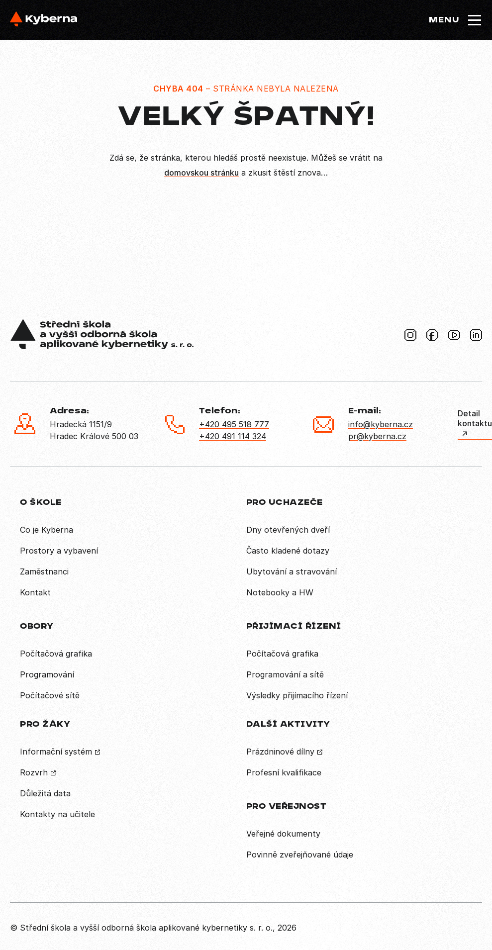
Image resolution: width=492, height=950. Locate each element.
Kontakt (35, 592)
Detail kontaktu (475, 418)
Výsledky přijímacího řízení (297, 695)
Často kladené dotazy (287, 551)
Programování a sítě (285, 674)
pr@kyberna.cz (377, 436)
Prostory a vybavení (59, 551)
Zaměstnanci (44, 571)
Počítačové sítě (50, 695)
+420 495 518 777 (234, 424)
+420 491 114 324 (232, 436)
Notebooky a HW (279, 592)
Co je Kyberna (46, 530)
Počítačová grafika (56, 654)
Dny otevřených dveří (288, 530)
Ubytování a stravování (291, 571)
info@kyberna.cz (380, 424)
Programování (47, 674)
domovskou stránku (201, 173)
